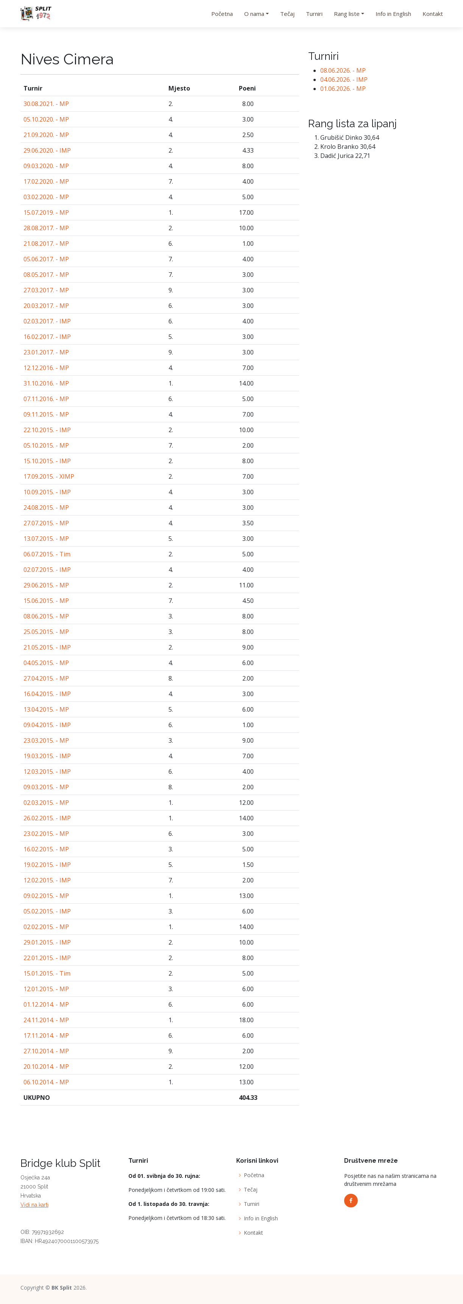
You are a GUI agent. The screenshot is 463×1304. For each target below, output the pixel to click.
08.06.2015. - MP (46, 616)
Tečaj (287, 13)
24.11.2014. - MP (46, 1020)
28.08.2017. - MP (46, 228)
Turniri (314, 13)
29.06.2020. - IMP (47, 150)
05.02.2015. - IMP (47, 911)
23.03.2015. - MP (46, 740)
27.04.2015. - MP (46, 678)
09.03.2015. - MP (46, 787)
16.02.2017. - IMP (47, 337)
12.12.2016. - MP (46, 368)
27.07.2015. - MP (46, 523)
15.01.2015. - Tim (46, 973)
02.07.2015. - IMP (47, 569)
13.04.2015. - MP (46, 709)
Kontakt (432, 13)
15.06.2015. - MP (46, 601)
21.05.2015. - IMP (47, 647)
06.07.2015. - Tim (46, 554)
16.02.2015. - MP (46, 849)
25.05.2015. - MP (46, 632)
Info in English (393, 13)
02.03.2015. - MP (46, 802)
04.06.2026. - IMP (344, 79)
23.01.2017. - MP (46, 352)
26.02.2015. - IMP (47, 818)
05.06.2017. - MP (46, 259)
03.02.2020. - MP (46, 197)
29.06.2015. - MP (46, 585)
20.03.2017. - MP (46, 305)
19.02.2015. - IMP (47, 864)
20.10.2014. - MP (46, 1066)
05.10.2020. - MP (46, 119)
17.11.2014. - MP (46, 1035)
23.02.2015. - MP (46, 833)
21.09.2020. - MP (46, 135)
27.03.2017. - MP (46, 290)
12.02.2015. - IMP (47, 880)
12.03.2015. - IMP (47, 771)
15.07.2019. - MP (46, 212)
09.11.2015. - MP (46, 414)
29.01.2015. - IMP (47, 942)
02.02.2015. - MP (46, 927)
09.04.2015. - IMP (47, 725)
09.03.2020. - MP (46, 166)
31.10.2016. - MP (46, 383)
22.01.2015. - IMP (47, 958)
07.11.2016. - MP (46, 399)
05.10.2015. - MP (46, 445)
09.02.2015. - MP (46, 896)
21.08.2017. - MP (46, 243)
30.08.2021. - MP (46, 104)
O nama (254, 13)
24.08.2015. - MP (46, 507)
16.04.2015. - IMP (47, 694)
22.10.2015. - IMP (47, 430)
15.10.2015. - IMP (47, 461)
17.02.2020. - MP (46, 181)
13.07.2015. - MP (46, 538)
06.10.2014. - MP (46, 1082)
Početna (222, 13)
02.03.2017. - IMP (47, 321)
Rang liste (347, 13)
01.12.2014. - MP (46, 1004)
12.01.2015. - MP (46, 989)
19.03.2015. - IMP (47, 756)
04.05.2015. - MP (46, 663)
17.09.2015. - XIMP (48, 476)
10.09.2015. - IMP (47, 492)
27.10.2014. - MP (46, 1051)
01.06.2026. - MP (343, 88)
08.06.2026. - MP (343, 70)
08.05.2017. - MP (46, 274)
